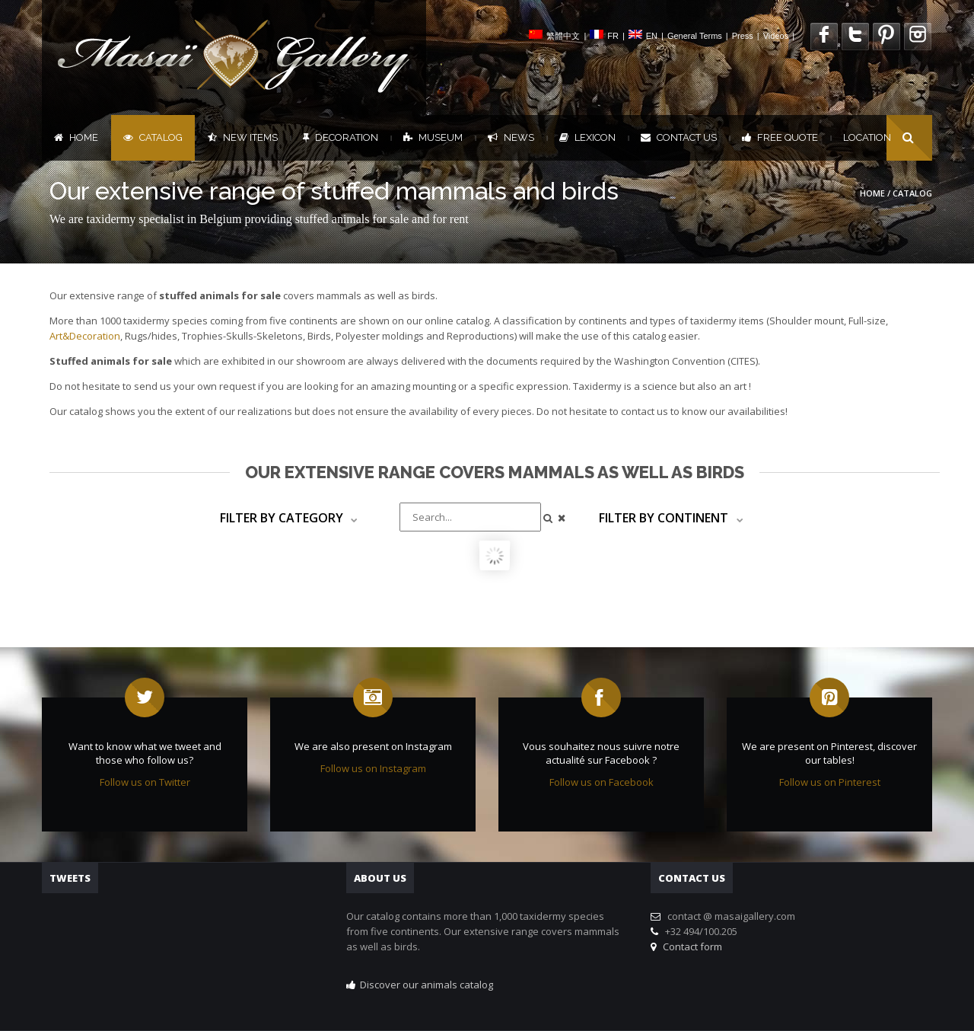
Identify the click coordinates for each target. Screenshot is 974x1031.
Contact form (690, 946)
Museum (433, 137)
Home (76, 137)
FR (613, 35)
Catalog (153, 137)
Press (742, 35)
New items (243, 137)
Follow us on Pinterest (829, 782)
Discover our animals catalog (426, 984)
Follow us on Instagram (373, 768)
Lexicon (587, 137)
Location (867, 137)
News (511, 137)
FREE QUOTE (780, 137)
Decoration (340, 137)
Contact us (679, 137)
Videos (775, 35)
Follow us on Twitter (145, 782)
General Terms (694, 35)
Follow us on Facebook (601, 782)
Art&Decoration (84, 336)
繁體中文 (563, 35)
